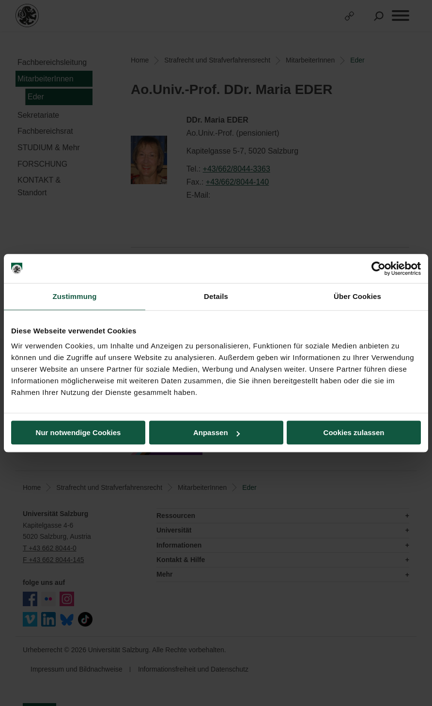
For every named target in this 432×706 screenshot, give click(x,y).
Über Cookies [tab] (357, 296)
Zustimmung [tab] (75, 296)
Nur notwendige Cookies (78, 432)
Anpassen (216, 432)
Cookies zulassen (354, 432)
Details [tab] (216, 296)
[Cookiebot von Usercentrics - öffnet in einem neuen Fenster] (378, 268)
